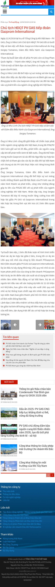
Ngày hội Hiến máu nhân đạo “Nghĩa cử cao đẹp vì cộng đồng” (27, 350)
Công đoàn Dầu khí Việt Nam (16, 515)
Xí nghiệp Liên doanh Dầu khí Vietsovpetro (22, 527)
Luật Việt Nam (9, 541)
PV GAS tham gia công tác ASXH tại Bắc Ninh (23, 365)
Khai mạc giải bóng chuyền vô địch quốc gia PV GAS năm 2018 (28, 355)
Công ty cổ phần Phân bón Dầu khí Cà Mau (22, 524)
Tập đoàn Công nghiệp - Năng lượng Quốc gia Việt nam (27, 512)
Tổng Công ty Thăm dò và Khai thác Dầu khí (22, 518)
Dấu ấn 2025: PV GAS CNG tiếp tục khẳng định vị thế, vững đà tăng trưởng (34, 412)
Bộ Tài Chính (8, 547)
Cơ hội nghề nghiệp (11, 497)
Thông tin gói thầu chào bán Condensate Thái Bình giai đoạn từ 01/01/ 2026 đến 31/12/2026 (26, 394)
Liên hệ (6, 500)
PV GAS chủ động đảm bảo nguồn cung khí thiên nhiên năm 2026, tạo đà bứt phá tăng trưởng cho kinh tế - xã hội (25, 431)
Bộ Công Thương (10, 544)
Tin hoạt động (14, 22)
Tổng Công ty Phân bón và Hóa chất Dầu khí (22, 521)
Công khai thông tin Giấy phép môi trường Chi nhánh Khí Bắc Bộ (36, 449)
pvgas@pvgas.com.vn (27, 571)
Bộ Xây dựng (8, 550)
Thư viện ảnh (8, 491)
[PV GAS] (5, 4)
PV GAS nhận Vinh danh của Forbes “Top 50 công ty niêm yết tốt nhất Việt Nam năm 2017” (28, 344)
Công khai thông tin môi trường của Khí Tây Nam (33, 464)
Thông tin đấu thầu (11, 494)
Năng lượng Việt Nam (12, 538)
